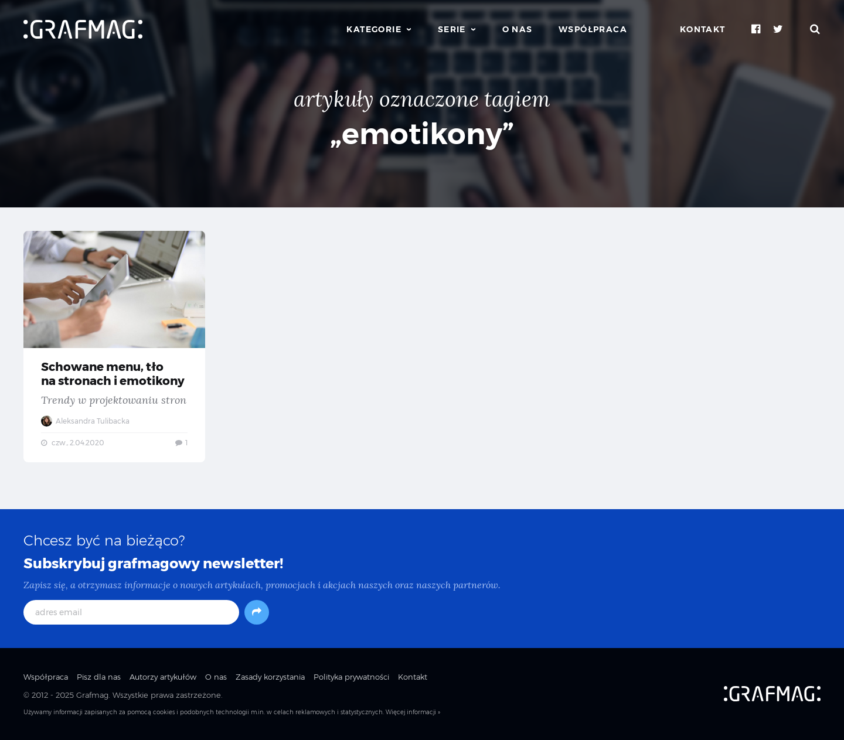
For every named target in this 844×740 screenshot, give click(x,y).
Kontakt (703, 29)
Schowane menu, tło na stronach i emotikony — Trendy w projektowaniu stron (114, 347)
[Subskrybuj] (256, 612)
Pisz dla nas (99, 676)
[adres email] (131, 612)
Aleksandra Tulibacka (85, 421)
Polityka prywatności (351, 676)
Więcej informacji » (413, 712)
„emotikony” (422, 134)
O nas (517, 29)
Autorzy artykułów (163, 676)
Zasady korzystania (270, 676)
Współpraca (593, 29)
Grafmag (92, 695)
